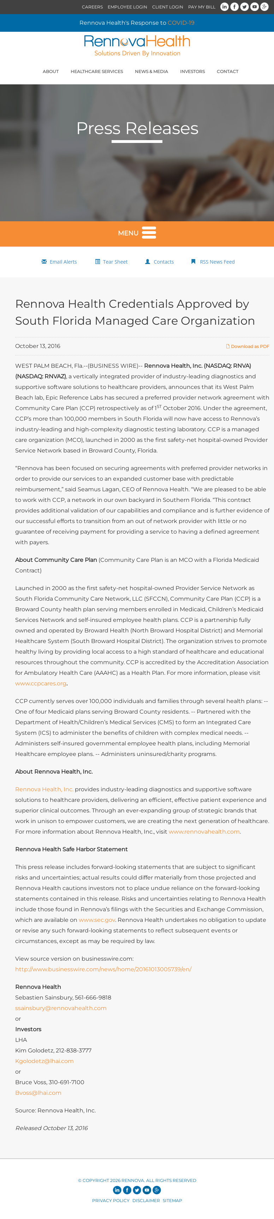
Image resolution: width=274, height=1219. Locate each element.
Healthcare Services (97, 71)
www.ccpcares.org (40, 683)
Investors (192, 71)
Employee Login (127, 7)
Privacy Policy (111, 1200)
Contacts (164, 261)
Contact (227, 71)
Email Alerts (63, 261)
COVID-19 (181, 22)
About (51, 71)
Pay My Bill (201, 7)
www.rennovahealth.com (204, 831)
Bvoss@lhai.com (38, 1092)
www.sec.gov (97, 920)
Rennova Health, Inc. (44, 789)
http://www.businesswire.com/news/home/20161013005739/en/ (103, 969)
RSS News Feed (217, 261)
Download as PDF (247, 346)
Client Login (167, 7)
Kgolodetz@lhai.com (44, 1061)
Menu (137, 232)
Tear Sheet (115, 261)
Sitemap (172, 1200)
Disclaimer (146, 1200)
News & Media (151, 71)
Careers (92, 7)
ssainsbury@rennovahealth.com (61, 1008)
